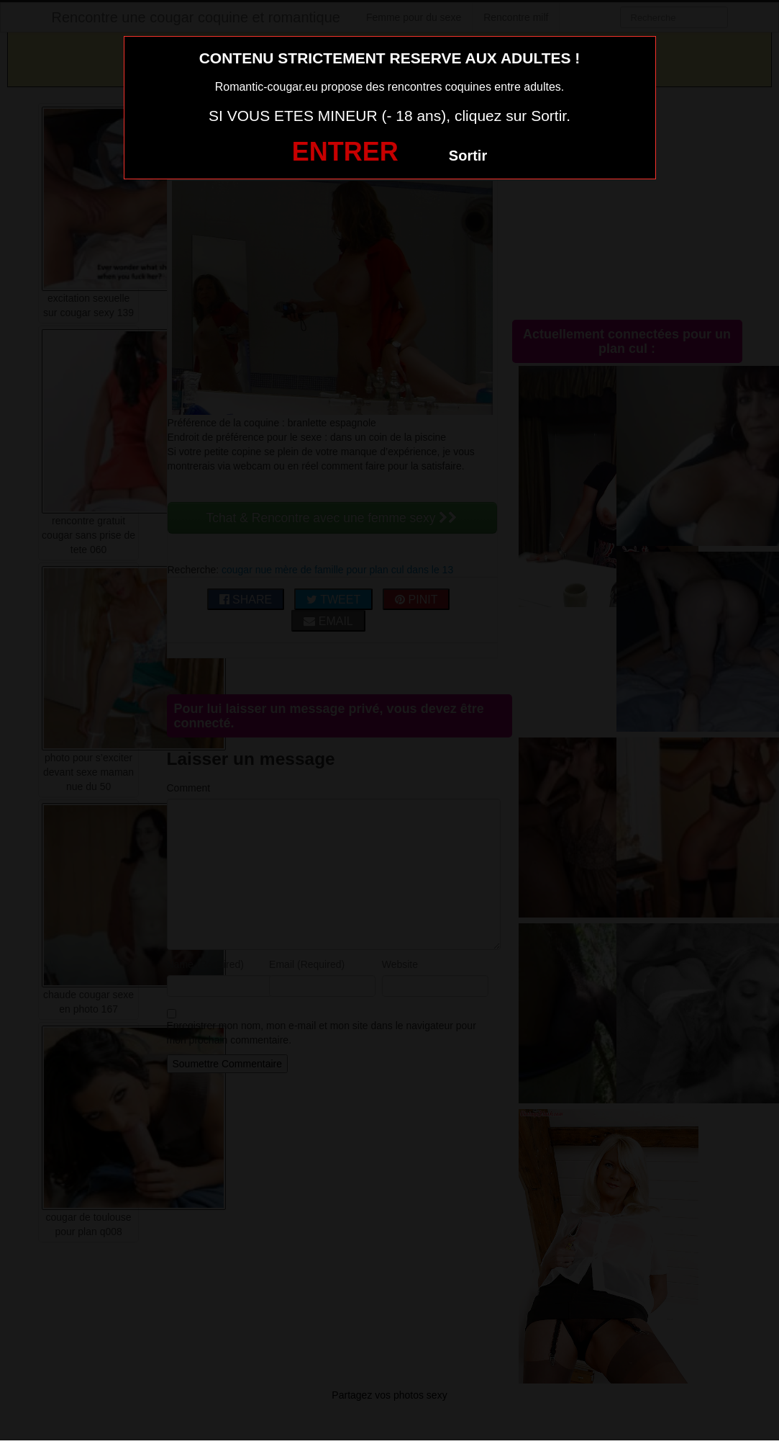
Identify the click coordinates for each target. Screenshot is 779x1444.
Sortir (468, 155)
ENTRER (345, 151)
